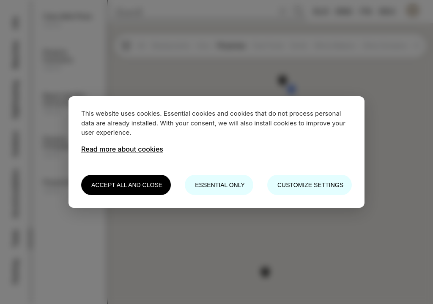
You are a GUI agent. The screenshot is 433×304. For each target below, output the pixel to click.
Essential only (219, 185)
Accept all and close (126, 185)
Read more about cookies (122, 149)
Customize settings (310, 185)
